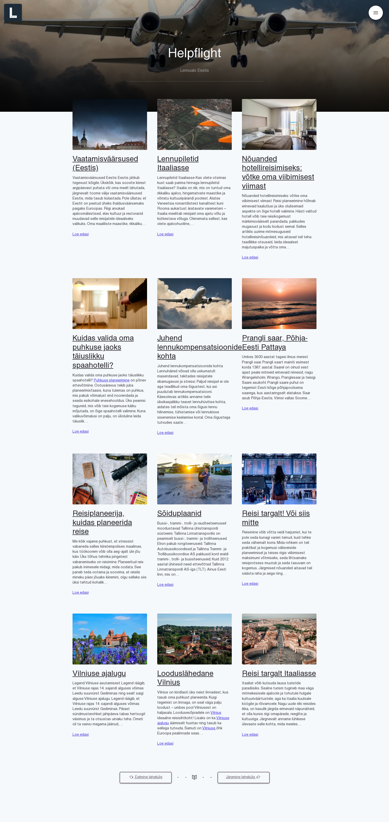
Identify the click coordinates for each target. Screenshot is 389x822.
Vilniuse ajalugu (99, 674)
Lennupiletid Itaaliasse (178, 164)
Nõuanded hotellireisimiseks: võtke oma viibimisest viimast (278, 173)
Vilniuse (209, 728)
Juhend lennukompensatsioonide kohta (194, 347)
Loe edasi (81, 234)
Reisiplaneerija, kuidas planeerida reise (102, 523)
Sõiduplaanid (179, 514)
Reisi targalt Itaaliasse (279, 674)
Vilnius (215, 713)
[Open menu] (376, 13)
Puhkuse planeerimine (111, 380)
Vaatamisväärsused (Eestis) (105, 164)
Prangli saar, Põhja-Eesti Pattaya (275, 343)
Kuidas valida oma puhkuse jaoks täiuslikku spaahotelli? (103, 352)
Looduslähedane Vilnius (185, 679)
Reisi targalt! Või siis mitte (276, 519)
